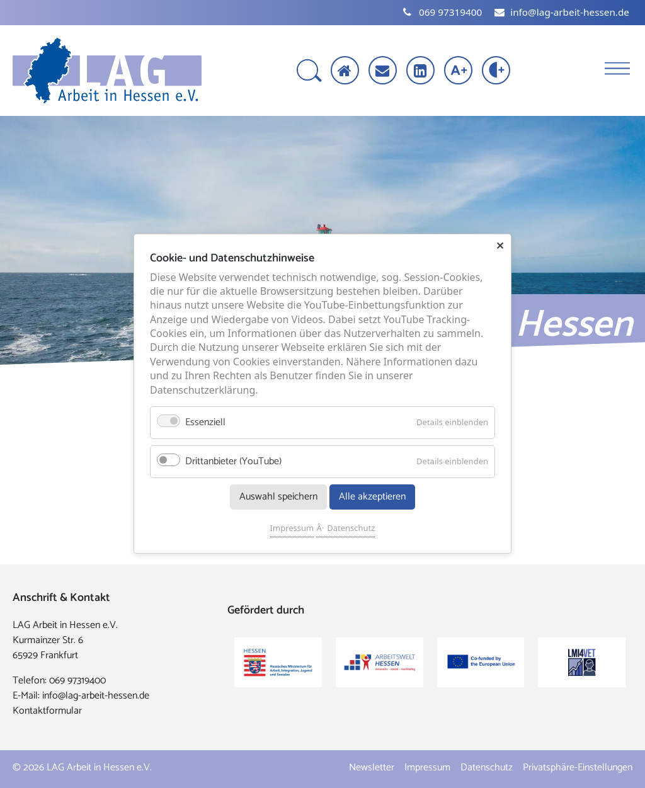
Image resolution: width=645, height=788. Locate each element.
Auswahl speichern (278, 497)
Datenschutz (351, 528)
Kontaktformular (47, 710)
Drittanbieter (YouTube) (233, 462)
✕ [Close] (500, 246)
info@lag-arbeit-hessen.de (95, 695)
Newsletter (371, 767)
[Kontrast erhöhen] (497, 71)
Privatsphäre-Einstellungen (577, 767)
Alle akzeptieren (372, 497)
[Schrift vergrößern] (459, 71)
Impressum (292, 528)
